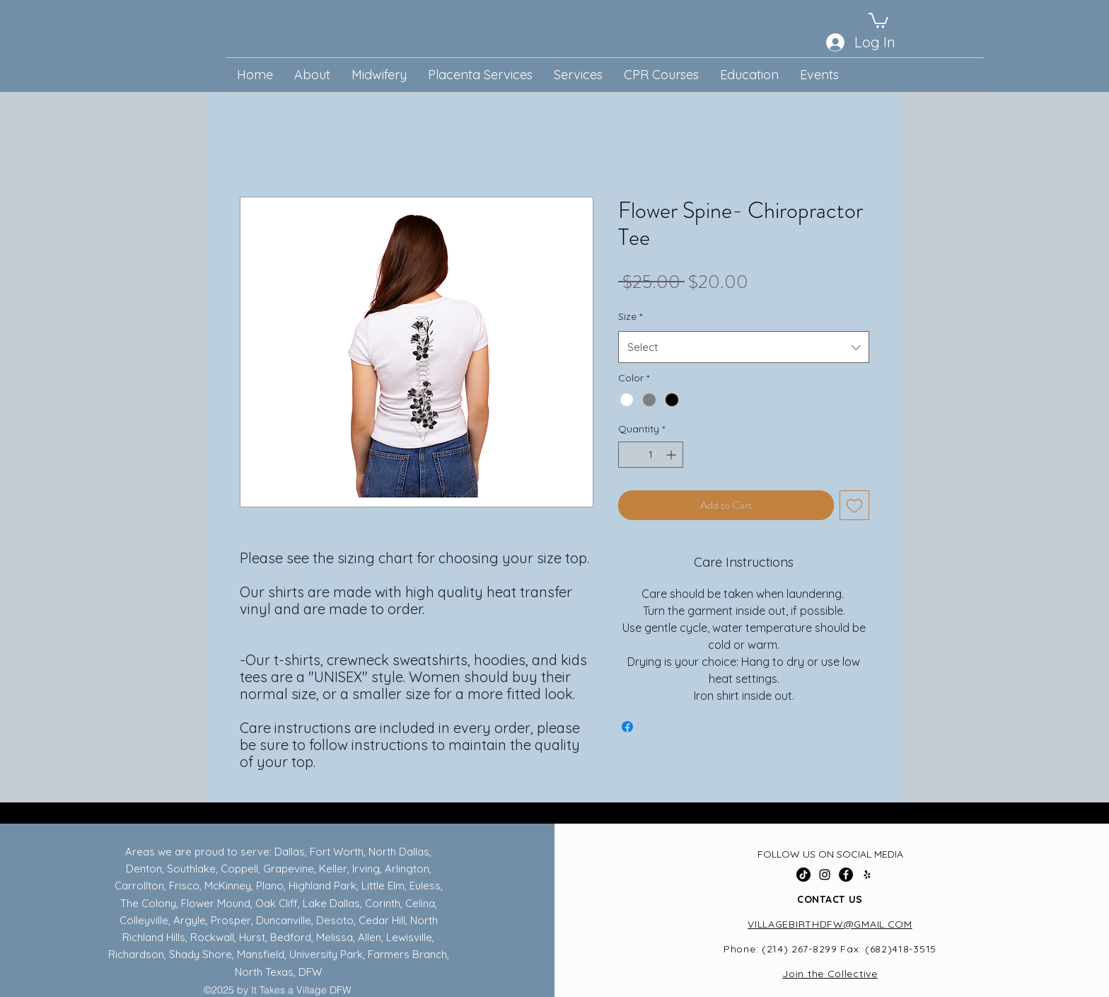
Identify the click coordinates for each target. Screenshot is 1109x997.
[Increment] (672, 454)
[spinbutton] (650, 454)
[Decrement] (629, 454)
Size (630, 316)
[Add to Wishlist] (854, 505)
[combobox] (743, 347)
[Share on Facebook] (627, 726)
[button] (878, 19)
